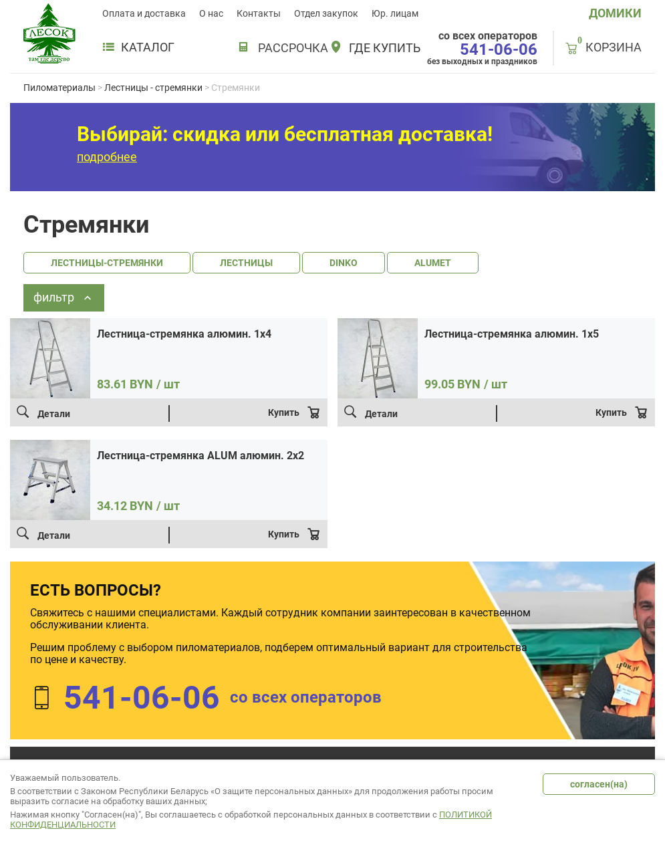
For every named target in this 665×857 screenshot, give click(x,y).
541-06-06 (498, 49)
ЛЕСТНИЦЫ (246, 262)
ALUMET (432, 262)
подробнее (107, 157)
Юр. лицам (395, 13)
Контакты (259, 13)
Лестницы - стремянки (153, 87)
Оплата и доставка (144, 13)
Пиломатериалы (59, 87)
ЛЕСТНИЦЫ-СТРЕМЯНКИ (107, 262)
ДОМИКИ (615, 13)
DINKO (343, 262)
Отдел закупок (326, 13)
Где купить (384, 48)
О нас (211, 13)
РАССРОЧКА (293, 48)
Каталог (138, 47)
